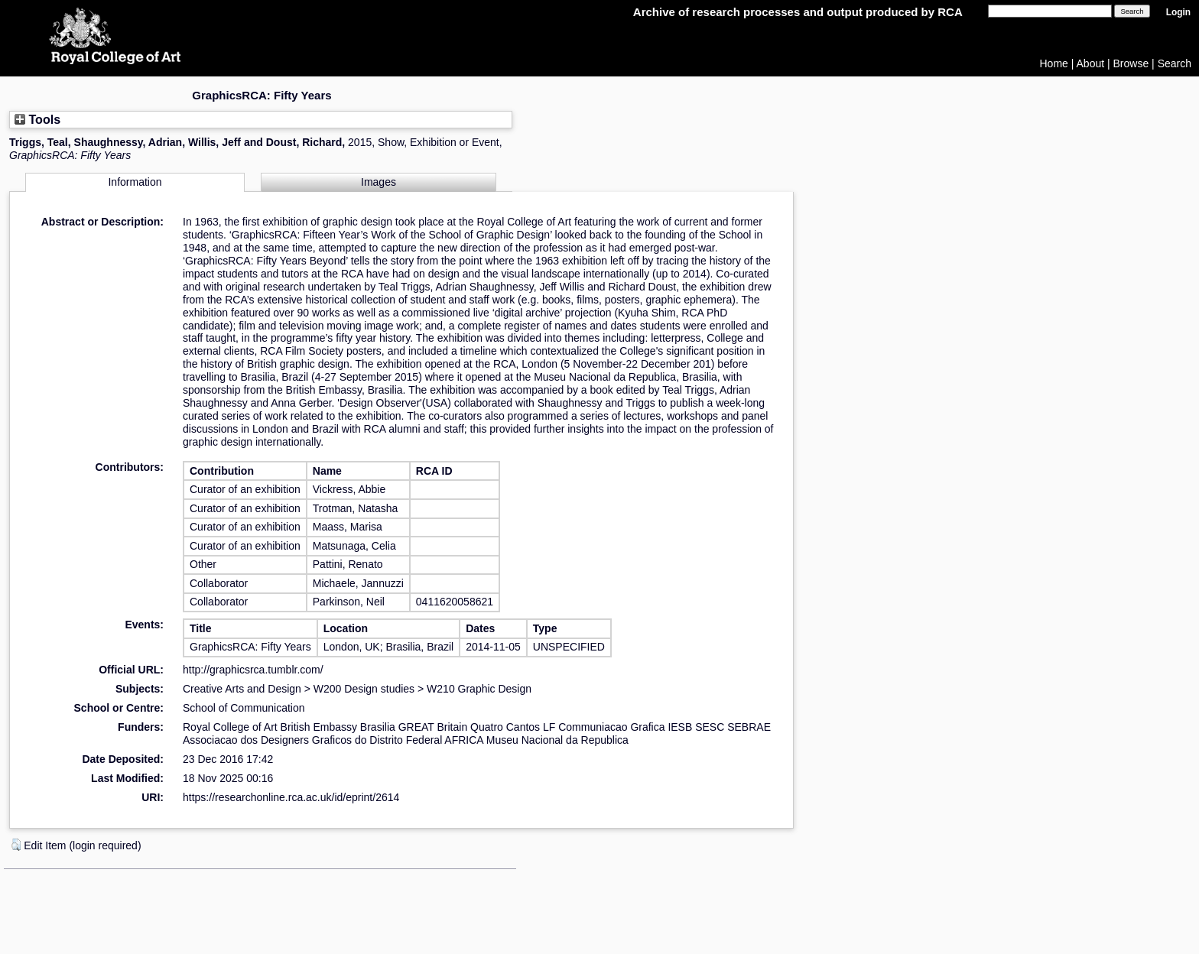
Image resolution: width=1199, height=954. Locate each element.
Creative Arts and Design (242, 689)
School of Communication (244, 708)
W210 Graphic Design (479, 689)
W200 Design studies (364, 689)
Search (1174, 63)
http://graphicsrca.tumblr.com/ (253, 670)
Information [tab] (134, 182)
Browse (1131, 63)
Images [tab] (378, 182)
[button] (16, 845)
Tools (37, 119)
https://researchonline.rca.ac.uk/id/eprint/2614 (291, 797)
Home (1054, 63)
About (1091, 63)
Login (1178, 12)
